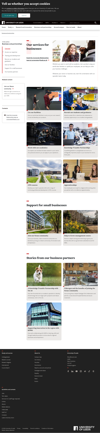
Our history (38, 360)
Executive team (39, 376)
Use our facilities (34, 112)
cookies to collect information (16, 8)
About (79, 27)
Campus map (38, 357)
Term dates (5, 396)
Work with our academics (37, 148)
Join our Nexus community (38, 236)
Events (36, 381)
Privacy (18, 428)
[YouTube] (76, 371)
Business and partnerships (42, 27)
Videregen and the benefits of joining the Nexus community (79, 289)
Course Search (6, 368)
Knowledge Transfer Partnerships (77, 148)
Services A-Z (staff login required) (11, 399)
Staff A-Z (4, 412)
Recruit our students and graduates (77, 112)
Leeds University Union (8, 418)
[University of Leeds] (86, 428)
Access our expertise (11, 52)
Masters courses (6, 360)
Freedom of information (47, 428)
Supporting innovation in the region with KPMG (43, 329)
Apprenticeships (70, 185)
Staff (47, 23)
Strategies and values (40, 371)
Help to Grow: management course (77, 236)
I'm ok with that (9, 15)
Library (4, 402)
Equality (37, 373)
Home (4, 27)
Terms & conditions (35, 428)
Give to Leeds (70, 27)
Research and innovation (24, 27)
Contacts (4, 415)
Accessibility (25, 428)
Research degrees (6, 362)
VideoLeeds (5, 410)
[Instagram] (81, 371)
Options (24, 15)
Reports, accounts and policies (43, 368)
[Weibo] (85, 371)
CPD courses (32, 185)
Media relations (6, 407)
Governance (38, 365)
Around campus (59, 27)
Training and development (12, 56)
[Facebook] (68, 371)
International (5, 365)
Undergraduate (6, 357)
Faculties (55, 23)
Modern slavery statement (8, 430)
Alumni (62, 23)
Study (11, 27)
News (36, 379)
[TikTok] (89, 371)
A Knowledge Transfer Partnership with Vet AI (43, 289)
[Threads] (93, 371)
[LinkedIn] (72, 371)
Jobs (3, 393)
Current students (38, 23)
